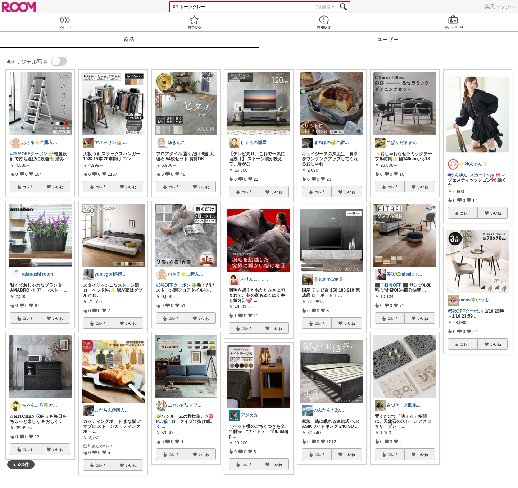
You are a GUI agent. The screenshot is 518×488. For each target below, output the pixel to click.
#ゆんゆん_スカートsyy (471, 175)
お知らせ (323, 22)
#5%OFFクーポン (173, 285)
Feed (65, 22)
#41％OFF (391, 285)
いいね (58, 187)
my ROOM (453, 22)
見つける (194, 22)
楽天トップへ (500, 6)
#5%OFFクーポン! (466, 311)
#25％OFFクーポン (28, 153)
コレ (28, 187)
